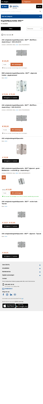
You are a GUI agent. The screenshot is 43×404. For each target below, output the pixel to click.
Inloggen (6, 2)
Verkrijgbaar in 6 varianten (11, 98)
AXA (17, 44)
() (40, 6)
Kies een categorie (7, 16)
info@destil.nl (8, 289)
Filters (10, 29)
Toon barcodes (8, 34)
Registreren (27, 2)
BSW (6, 78)
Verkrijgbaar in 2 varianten (11, 161)
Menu (5, 6)
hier (22, 298)
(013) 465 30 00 (9, 284)
